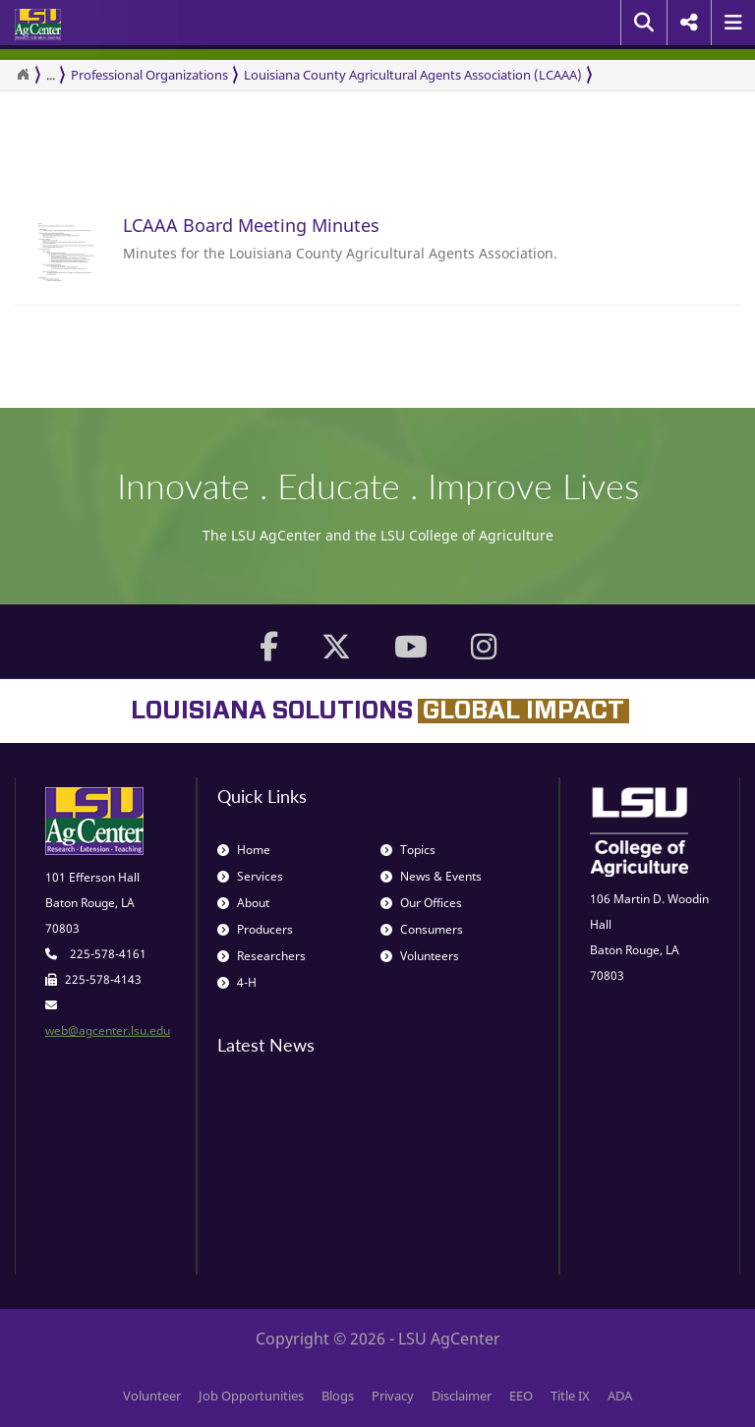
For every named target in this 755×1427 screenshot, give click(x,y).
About (243, 902)
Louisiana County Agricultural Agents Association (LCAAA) (413, 75)
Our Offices (421, 902)
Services (250, 876)
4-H (237, 982)
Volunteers (419, 955)
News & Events (431, 876)
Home (243, 849)
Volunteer (152, 1395)
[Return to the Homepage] (22, 75)
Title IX (570, 1395)
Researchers (261, 955)
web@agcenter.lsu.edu (107, 1030)
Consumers (421, 929)
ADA (620, 1395)
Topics (408, 849)
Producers (255, 929)
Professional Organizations (149, 75)
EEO (521, 1395)
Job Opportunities (251, 1395)
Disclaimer (462, 1395)
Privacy (393, 1395)
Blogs (337, 1395)
